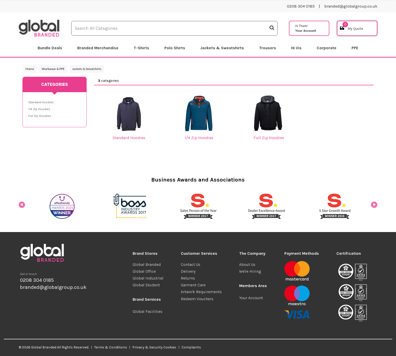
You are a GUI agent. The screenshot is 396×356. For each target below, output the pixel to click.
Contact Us (190, 264)
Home (30, 69)
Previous (22, 206)
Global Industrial (148, 278)
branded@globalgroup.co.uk (350, 6)
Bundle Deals (50, 47)
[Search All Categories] (174, 28)
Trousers (267, 47)
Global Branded (147, 264)
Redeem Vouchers (197, 298)
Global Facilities (147, 311)
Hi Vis (296, 47)
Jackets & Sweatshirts (222, 47)
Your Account (251, 297)
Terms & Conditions (110, 347)
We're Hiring (250, 271)
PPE (355, 47)
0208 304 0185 (301, 6)
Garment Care (193, 285)
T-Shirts (141, 47)
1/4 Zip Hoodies (39, 109)
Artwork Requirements (201, 291)
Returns (188, 278)
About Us (247, 264)
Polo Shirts (174, 47)
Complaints (191, 347)
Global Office (144, 271)
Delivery (188, 271)
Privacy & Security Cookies (154, 347)
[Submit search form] (272, 28)
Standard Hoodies (41, 102)
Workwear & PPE (53, 69)
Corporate (326, 47)
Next (374, 206)
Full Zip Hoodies (39, 116)
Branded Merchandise (97, 47)
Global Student (146, 285)
